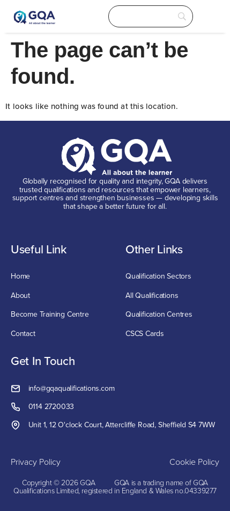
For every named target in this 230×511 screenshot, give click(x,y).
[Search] (151, 16)
